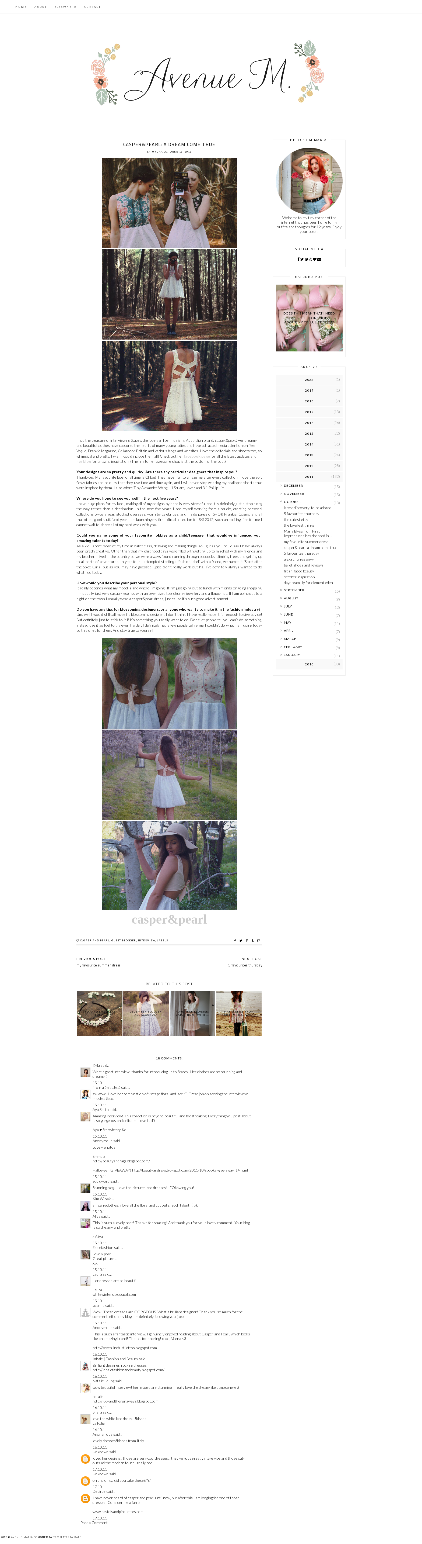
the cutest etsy (296, 519)
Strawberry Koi (115, 1129)
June (288, 614)
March (290, 639)
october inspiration (299, 577)
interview (146, 940)
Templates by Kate (67, 1537)
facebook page (197, 456)
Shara (97, 1412)
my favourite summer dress (306, 541)
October (292, 502)
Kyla (96, 1065)
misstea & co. (103, 1098)
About (40, 7)
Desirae (99, 1491)
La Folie (99, 1423)
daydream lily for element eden (308, 582)
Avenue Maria (22, 1537)
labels (162, 940)
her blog (83, 461)
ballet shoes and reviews (303, 565)
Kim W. (98, 1198)
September (294, 590)
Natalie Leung (103, 1381)
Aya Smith (101, 1109)
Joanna (98, 1305)
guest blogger (123, 940)
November (294, 494)
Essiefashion (103, 1247)
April (289, 630)
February (293, 647)
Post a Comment (94, 1522)
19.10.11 (100, 1518)
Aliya (96, 1216)
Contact (92, 7)
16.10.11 (100, 1354)
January (292, 655)
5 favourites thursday (301, 513)
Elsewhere (66, 7)
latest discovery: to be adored (307, 507)
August (291, 598)
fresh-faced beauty (299, 571)
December (293, 485)
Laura (97, 1274)
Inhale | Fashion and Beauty (115, 1358)
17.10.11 (100, 1469)
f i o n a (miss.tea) (106, 1087)
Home (21, 7)
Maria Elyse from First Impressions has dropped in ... (308, 533)
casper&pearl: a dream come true (310, 547)
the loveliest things (299, 525)
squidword (101, 1181)
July (288, 606)
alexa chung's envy (299, 559)
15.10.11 (100, 1082)
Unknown (100, 1451)
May (287, 622)
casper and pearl (95, 940)
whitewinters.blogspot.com (114, 1294)
